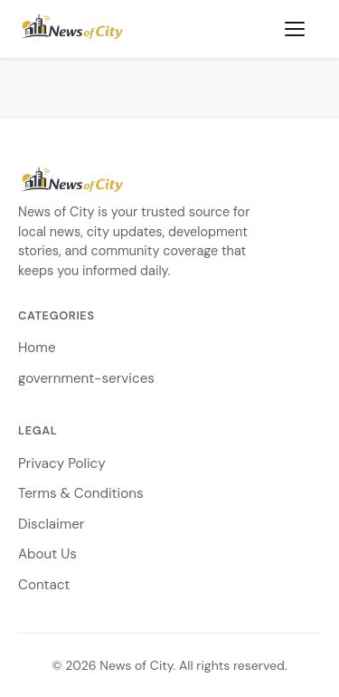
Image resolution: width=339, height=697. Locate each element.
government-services (86, 378)
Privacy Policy (62, 463)
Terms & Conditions (81, 493)
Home (37, 348)
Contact (44, 585)
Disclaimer (51, 524)
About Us (47, 554)
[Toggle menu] (303, 29)
